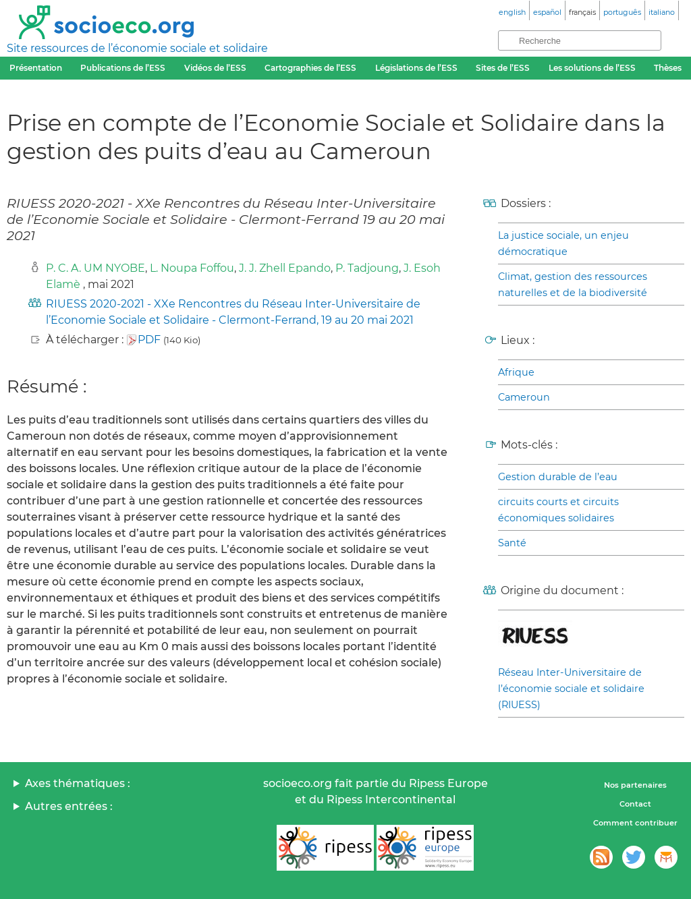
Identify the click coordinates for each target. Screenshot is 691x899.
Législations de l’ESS (416, 68)
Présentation (35, 68)
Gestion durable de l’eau (557, 477)
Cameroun (524, 397)
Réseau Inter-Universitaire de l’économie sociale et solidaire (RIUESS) (571, 688)
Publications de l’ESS (122, 68)
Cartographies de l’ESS (310, 68)
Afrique (516, 372)
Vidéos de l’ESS (215, 68)
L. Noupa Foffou (192, 268)
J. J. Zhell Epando (285, 268)
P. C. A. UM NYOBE (95, 268)
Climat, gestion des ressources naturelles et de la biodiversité (572, 284)
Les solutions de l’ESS (592, 68)
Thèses (668, 68)
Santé (512, 543)
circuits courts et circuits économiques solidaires (558, 510)
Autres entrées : (69, 806)
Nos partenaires (635, 785)
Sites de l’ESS (503, 68)
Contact (635, 804)
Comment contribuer (635, 823)
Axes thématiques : (77, 783)
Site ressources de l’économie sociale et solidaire (137, 48)
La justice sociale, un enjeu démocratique (563, 243)
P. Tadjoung (367, 268)
